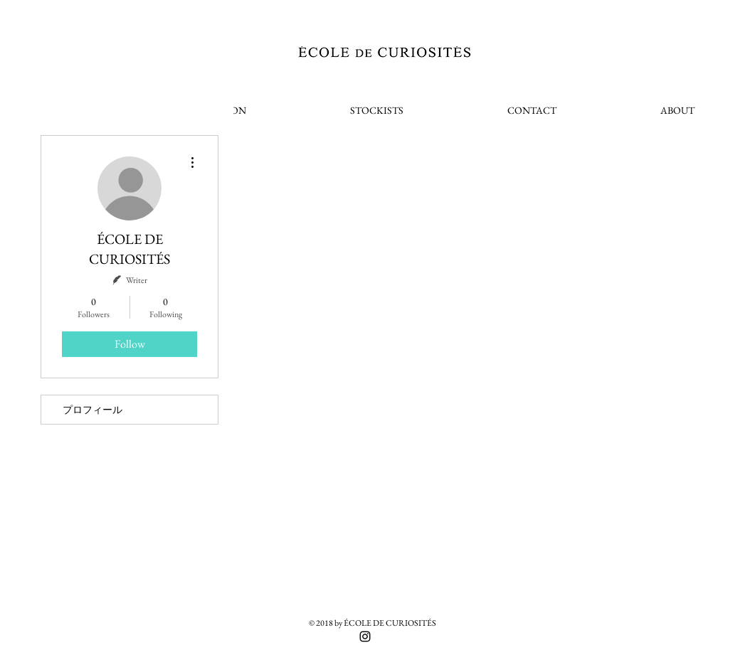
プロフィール (92, 409)
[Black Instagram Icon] (365, 636)
